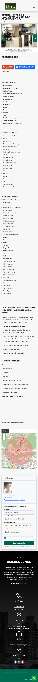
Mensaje (6, 529)
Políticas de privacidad (19, 583)
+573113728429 (19, 607)
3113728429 (8, 497)
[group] (19, 38)
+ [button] (4, 435)
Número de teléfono (9, 522)
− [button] (4, 438)
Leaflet (22, 468)
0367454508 (19, 610)
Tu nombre (7, 509)
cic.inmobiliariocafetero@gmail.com (15, 500)
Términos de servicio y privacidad (26, 546)
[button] (6, 50)
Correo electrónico (9, 516)
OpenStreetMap (32, 468)
